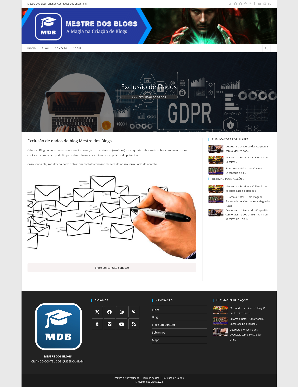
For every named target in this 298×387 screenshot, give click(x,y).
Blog (155, 317)
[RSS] (133, 323)
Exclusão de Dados (152, 97)
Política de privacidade (126, 378)
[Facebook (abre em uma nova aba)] (235, 4)
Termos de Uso (151, 378)
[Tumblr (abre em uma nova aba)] (255, 4)
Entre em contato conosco (112, 268)
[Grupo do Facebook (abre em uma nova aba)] (240, 4)
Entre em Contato (163, 325)
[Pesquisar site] (266, 48)
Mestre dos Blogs (95, 140)
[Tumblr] (97, 323)
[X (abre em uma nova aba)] (230, 4)
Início (155, 309)
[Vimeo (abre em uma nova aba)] (264, 4)
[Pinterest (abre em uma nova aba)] (245, 4)
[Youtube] (121, 323)
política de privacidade (126, 155)
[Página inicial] (133, 97)
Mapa (155, 340)
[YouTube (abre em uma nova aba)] (259, 4)
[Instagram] (121, 311)
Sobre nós (158, 332)
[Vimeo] (109, 323)
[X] (97, 311)
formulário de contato (143, 164)
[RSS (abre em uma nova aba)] (269, 4)
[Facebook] (109, 311)
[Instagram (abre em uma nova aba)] (250, 4)
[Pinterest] (133, 311)
